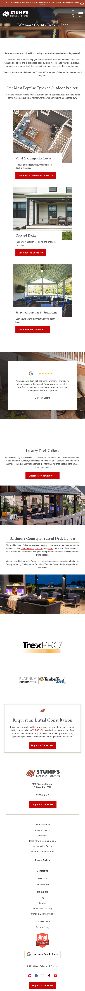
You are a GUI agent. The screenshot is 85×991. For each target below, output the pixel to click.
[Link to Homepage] (15, 14)
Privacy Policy (42, 927)
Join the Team (42, 921)
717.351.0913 (42, 795)
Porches (42, 835)
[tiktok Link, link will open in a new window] (49, 976)
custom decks (27, 548)
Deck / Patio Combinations (42, 841)
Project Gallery (42, 860)
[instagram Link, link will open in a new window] (42, 976)
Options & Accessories (42, 851)
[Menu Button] (80, 14)
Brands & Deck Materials (42, 913)
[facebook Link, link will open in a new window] (36, 976)
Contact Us (42, 870)
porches (38, 548)
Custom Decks (42, 830)
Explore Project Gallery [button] (41, 475)
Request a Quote (40, 804)
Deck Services (42, 824)
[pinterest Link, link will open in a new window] (29, 976)
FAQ (43, 898)
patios (50, 548)
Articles (42, 903)
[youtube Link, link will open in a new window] (55, 976)
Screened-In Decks (42, 846)
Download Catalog (42, 908)
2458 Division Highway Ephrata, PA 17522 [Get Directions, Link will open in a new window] (42, 786)
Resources (42, 892)
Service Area (42, 884)
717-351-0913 (39, 730)
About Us (42, 878)
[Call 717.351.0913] (73, 14)
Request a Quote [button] (40, 745)
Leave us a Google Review (42, 954)
